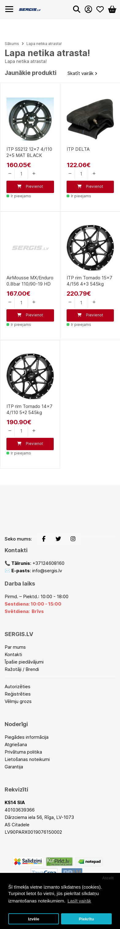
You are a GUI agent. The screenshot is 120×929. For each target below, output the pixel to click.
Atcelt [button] (108, 878)
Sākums (12, 43)
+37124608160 (48, 563)
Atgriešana (16, 744)
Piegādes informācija (26, 737)
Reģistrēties (18, 694)
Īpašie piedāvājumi (24, 662)
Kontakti (13, 654)
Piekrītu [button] (86, 919)
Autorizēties (17, 686)
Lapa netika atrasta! (44, 43)
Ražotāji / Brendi (22, 669)
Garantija (14, 767)
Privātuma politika (23, 752)
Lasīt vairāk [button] (79, 900)
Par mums (15, 647)
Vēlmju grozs (18, 701)
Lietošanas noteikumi (27, 759)
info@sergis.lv (47, 570)
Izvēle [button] (33, 919)
